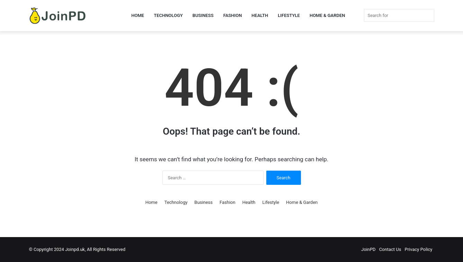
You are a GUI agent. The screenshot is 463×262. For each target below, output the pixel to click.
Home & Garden (327, 15)
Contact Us (390, 249)
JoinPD (368, 249)
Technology (168, 15)
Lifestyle (289, 15)
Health (259, 15)
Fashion (232, 15)
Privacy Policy (418, 249)
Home (137, 15)
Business (203, 15)
